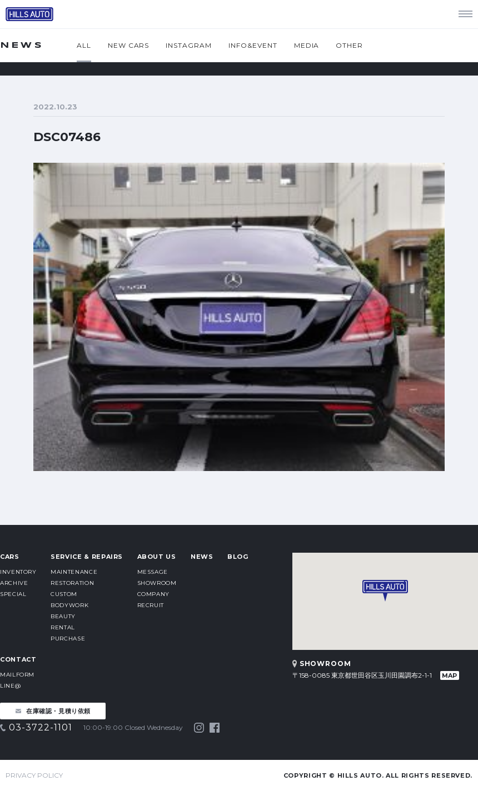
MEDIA (307, 45)
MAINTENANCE (74, 571)
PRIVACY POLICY (34, 775)
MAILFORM (17, 674)
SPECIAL (13, 594)
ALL (84, 45)
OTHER (349, 45)
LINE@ (10, 685)
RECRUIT (150, 605)
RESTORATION (72, 583)
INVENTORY (18, 571)
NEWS (202, 556)
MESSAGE (152, 571)
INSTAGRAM (189, 45)
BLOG (237, 556)
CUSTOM (64, 594)
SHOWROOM (157, 583)
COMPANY (153, 594)
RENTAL (63, 627)
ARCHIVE (14, 583)
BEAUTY (63, 616)
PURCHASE (68, 638)
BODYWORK (69, 605)
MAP (449, 675)
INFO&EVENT (252, 45)
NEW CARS (129, 45)
